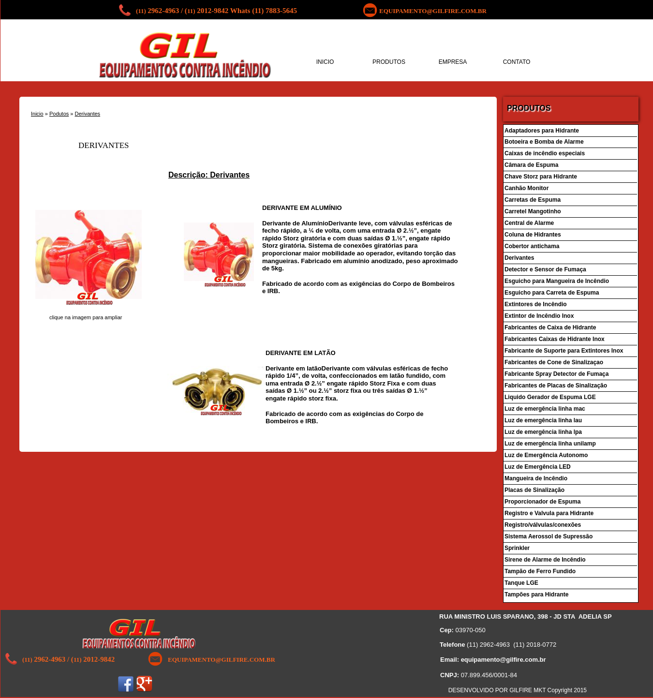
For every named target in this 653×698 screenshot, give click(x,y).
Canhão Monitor (527, 188)
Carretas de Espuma (533, 199)
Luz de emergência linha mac (545, 408)
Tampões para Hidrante (536, 594)
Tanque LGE (521, 582)
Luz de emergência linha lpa (543, 432)
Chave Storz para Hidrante (541, 176)
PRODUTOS (388, 62)
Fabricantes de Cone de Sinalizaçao (554, 362)
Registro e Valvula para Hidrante (550, 513)
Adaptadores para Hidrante (542, 130)
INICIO (325, 62)
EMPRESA (453, 62)
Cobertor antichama (532, 246)
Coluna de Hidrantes (533, 234)
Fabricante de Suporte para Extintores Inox (564, 350)
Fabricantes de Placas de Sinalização (556, 385)
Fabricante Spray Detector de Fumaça (556, 374)
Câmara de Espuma (531, 165)
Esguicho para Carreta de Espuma (552, 292)
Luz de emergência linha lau (543, 420)
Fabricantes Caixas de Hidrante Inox (555, 339)
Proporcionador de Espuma (542, 501)
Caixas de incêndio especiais (545, 153)
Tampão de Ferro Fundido (540, 571)
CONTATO (517, 62)
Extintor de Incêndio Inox (539, 315)
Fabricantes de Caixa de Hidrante (551, 327)
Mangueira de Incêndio (536, 478)
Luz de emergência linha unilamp (550, 443)
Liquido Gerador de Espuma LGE (550, 397)
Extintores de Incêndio (536, 304)
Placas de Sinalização (534, 490)
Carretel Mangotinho (533, 211)
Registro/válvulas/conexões (543, 524)
